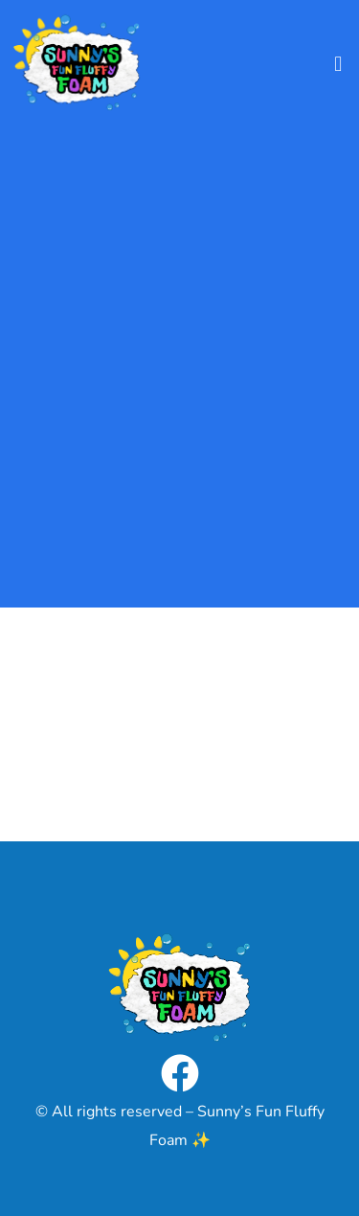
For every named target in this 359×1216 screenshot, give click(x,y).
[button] (338, 63)
